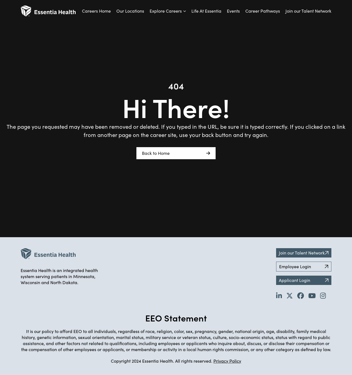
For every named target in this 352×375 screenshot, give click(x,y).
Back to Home (176, 153)
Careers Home (96, 11)
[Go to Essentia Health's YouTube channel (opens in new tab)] (312, 295)
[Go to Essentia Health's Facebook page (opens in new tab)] (300, 295)
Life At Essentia (206, 11)
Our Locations (130, 11)
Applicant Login (304, 280)
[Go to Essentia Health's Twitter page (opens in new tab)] (289, 295)
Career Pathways (262, 11)
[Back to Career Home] (48, 10)
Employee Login (303, 266)
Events (233, 11)
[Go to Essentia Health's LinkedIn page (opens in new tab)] (279, 295)
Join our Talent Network (308, 11)
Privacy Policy (227, 361)
